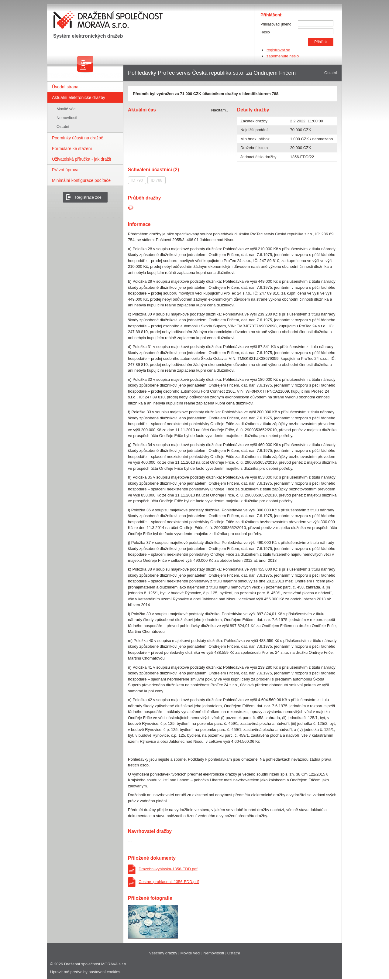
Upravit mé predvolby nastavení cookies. (85, 972)
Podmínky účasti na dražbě (77, 137)
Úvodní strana (65, 86)
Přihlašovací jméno (275, 24)
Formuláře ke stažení (72, 148)
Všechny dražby (163, 953)
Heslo (265, 32)
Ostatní (63, 126)
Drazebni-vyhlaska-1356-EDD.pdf (168, 869)
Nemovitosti (67, 117)
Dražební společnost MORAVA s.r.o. (95, 964)
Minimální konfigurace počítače (81, 180)
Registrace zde (88, 197)
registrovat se (278, 50)
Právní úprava (65, 169)
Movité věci (66, 109)
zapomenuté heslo (283, 56)
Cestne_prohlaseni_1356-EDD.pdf (169, 881)
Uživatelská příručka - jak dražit (81, 159)
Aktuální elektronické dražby (78, 97)
